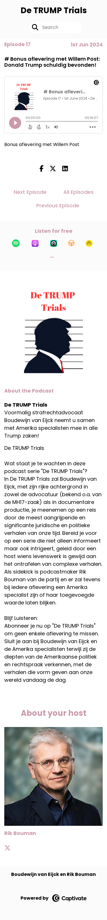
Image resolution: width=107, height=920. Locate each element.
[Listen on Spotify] (15, 243)
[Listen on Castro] (53, 243)
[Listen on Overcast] (71, 243)
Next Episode (30, 192)
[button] (52, 257)
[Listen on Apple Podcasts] (35, 243)
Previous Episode (57, 205)
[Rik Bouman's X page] (10, 848)
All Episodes (78, 192)
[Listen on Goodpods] (89, 243)
